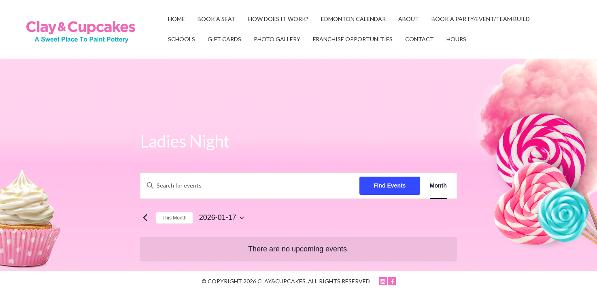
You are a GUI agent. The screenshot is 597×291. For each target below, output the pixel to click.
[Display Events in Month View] (438, 185)
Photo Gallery (277, 39)
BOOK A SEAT (217, 18)
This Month (174, 218)
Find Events (390, 185)
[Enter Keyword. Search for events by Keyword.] (249, 185)
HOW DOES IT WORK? (278, 18)
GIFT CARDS (224, 39)
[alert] (298, 249)
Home (176, 18)
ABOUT (408, 18)
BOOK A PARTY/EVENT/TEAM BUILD (480, 18)
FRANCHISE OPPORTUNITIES (353, 39)
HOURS (456, 39)
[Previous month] (145, 218)
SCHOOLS (181, 39)
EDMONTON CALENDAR (353, 18)
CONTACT (419, 39)
